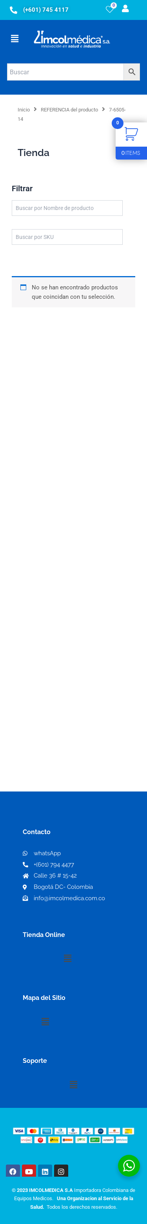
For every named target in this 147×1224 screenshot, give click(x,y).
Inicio (24, 110)
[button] (14, 38)
